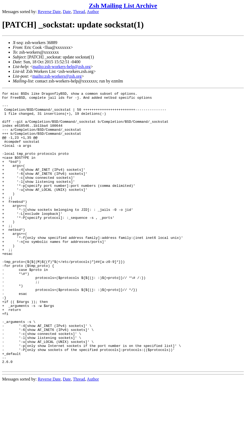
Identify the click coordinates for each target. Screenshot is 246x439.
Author (93, 11)
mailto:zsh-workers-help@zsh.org (62, 66)
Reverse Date (49, 11)
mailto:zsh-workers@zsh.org (57, 76)
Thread (79, 11)
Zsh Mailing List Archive (123, 5)
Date (67, 11)
